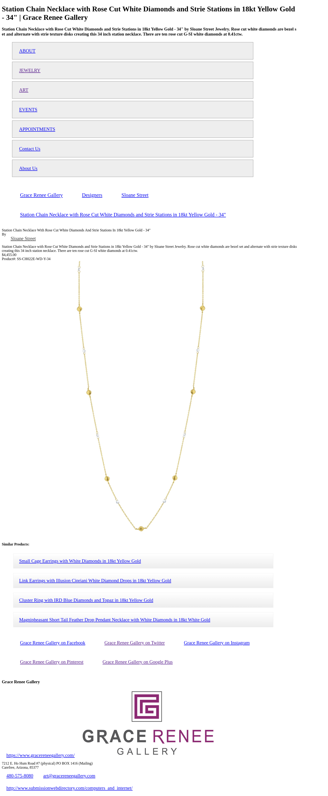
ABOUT (27, 50)
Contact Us (29, 148)
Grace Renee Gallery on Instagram (217, 642)
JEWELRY (30, 70)
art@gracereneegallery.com (69, 775)
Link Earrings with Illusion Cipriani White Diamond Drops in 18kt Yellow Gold (95, 580)
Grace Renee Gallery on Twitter (134, 642)
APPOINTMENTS (37, 129)
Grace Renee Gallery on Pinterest (51, 661)
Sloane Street (23, 238)
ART (23, 89)
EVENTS (28, 109)
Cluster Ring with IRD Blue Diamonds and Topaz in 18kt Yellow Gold (86, 600)
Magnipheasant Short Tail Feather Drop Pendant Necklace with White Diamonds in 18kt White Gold (114, 619)
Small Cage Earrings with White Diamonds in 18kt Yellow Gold (80, 560)
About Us (28, 168)
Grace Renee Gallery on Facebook (52, 642)
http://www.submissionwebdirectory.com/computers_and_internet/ (69, 788)
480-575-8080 (19, 775)
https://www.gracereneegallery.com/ (40, 755)
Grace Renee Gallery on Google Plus (137, 661)
